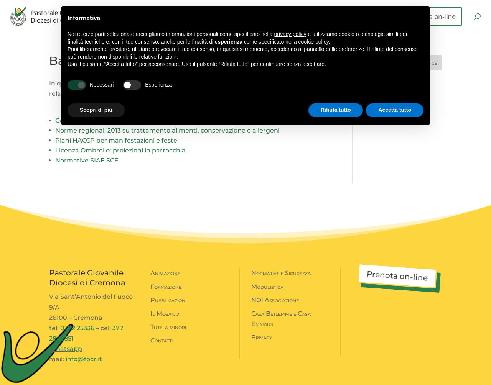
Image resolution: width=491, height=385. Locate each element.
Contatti (161, 340)
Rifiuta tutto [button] (336, 110)
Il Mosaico (164, 313)
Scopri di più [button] (96, 110)
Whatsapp (65, 348)
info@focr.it (84, 359)
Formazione (165, 286)
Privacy (261, 337)
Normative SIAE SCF (86, 160)
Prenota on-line (397, 276)
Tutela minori (168, 327)
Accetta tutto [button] (394, 110)
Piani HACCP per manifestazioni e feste (116, 140)
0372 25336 (77, 328)
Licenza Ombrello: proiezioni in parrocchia (120, 150)
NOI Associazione (275, 300)
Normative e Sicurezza (281, 273)
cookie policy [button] (313, 42)
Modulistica (267, 286)
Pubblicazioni (168, 300)
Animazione (165, 273)
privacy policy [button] (290, 34)
